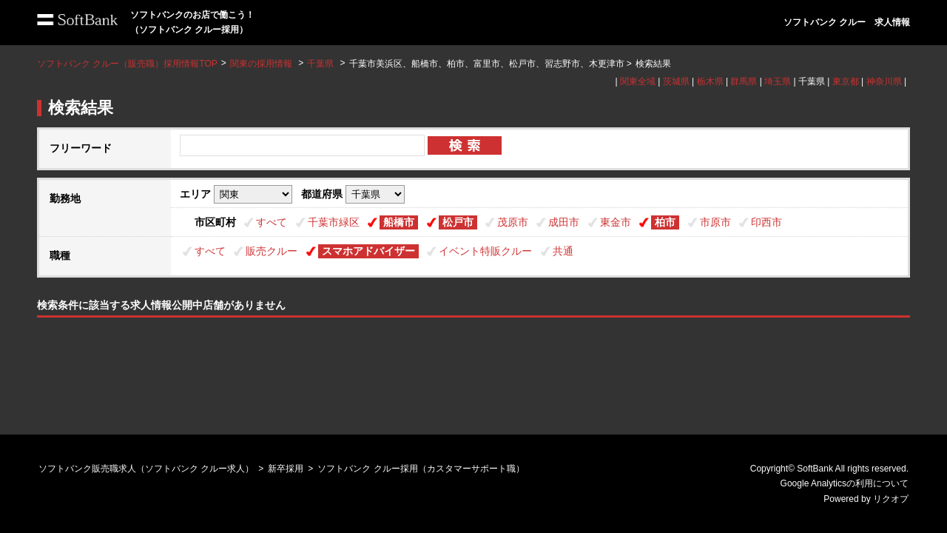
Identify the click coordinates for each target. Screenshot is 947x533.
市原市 (715, 222)
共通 (563, 251)
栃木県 (710, 81)
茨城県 (676, 81)
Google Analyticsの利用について (845, 483)
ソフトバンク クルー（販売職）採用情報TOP (127, 63)
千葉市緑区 (334, 222)
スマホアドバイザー (368, 251)
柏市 (665, 222)
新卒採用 (285, 468)
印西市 (766, 222)
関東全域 (638, 81)
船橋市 (398, 222)
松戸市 (458, 222)
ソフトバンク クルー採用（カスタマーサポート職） (420, 468)
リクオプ (891, 499)
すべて (271, 222)
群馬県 (743, 81)
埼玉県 (777, 81)
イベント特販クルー (485, 251)
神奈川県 (884, 81)
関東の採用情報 (262, 63)
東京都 (845, 81)
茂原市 (512, 222)
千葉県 (320, 63)
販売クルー (271, 251)
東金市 (615, 222)
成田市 (563, 222)
